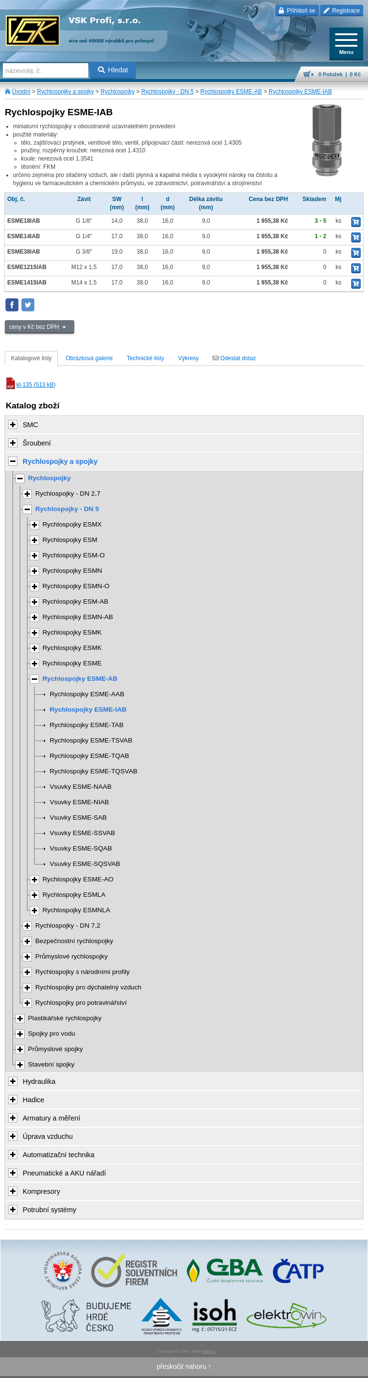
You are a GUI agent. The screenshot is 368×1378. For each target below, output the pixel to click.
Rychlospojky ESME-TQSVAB (93, 771)
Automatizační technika (59, 1155)
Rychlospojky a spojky (65, 91)
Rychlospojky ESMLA (74, 894)
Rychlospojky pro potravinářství (81, 1002)
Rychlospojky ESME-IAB (300, 91)
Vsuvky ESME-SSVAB (82, 833)
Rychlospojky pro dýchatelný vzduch (88, 987)
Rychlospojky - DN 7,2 (67, 925)
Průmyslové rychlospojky (71, 956)
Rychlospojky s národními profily (82, 971)
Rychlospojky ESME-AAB (87, 694)
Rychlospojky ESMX (72, 524)
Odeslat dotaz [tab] (234, 358)
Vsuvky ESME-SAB (78, 817)
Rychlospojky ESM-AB (75, 601)
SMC (30, 425)
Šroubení (37, 443)
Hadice (33, 1100)
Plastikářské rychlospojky (65, 1018)
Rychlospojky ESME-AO (77, 879)
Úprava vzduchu (48, 1136)
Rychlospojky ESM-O (73, 555)
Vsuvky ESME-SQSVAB (85, 863)
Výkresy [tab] (188, 358)
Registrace (342, 10)
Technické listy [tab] (145, 358)
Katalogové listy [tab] (31, 358)
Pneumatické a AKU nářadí (64, 1173)
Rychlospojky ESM (69, 539)
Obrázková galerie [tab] (89, 358)
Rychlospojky (117, 91)
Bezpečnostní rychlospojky (74, 941)
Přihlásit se (297, 10)
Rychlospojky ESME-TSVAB (91, 740)
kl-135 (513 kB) (30, 384)
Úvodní (21, 91)
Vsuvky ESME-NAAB (80, 786)
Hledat (113, 70)
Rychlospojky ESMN (72, 570)
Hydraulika (39, 1081)
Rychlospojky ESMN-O (75, 586)
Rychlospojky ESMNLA (76, 910)
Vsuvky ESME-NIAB (79, 802)
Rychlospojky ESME (72, 663)
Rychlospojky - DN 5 (167, 91)
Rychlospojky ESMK (72, 632)
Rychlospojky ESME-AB (231, 91)
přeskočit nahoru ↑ (184, 1366)
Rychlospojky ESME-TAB (86, 725)
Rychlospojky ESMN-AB (77, 617)
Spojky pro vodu (51, 1033)
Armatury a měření (51, 1118)
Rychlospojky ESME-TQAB (89, 755)
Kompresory (41, 1191)
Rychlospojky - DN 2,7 (67, 493)
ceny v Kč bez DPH (35, 327)
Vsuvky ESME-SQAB (81, 848)
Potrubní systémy (49, 1210)
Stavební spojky (51, 1064)
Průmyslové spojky (55, 1049)
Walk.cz (208, 1351)
